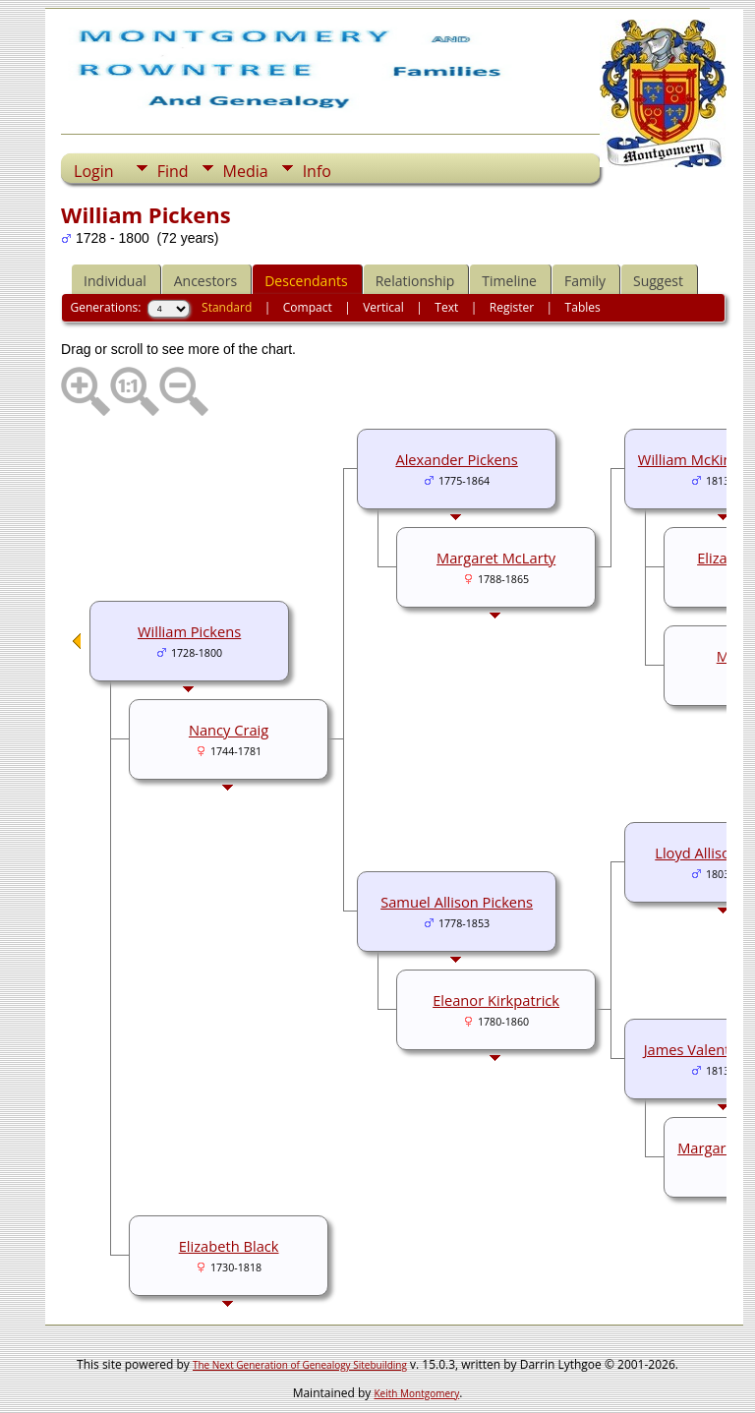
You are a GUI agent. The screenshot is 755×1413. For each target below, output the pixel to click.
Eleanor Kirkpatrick (496, 1000)
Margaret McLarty (495, 557)
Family (585, 280)
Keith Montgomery (417, 1393)
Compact (307, 307)
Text (446, 307)
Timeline (509, 280)
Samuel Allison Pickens (456, 902)
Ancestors (205, 280)
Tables (583, 307)
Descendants (305, 280)
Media (245, 171)
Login (94, 171)
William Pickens (189, 631)
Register (512, 307)
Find (173, 171)
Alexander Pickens (456, 459)
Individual (115, 280)
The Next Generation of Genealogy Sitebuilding (300, 1365)
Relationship (415, 280)
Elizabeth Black (229, 1246)
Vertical (383, 307)
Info (317, 171)
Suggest (658, 280)
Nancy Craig (228, 729)
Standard (227, 307)
